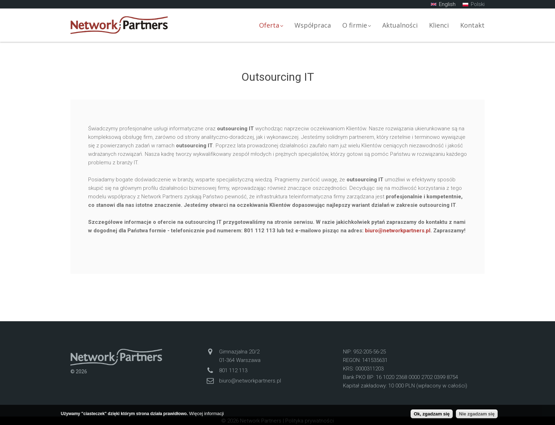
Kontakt (472, 25)
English (443, 4)
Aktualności (400, 25)
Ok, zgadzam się (432, 413)
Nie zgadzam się (476, 413)
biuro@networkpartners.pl (397, 230)
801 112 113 (233, 370)
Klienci (439, 25)
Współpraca (312, 25)
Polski (474, 4)
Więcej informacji (206, 413)
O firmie (356, 25)
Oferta (271, 25)
